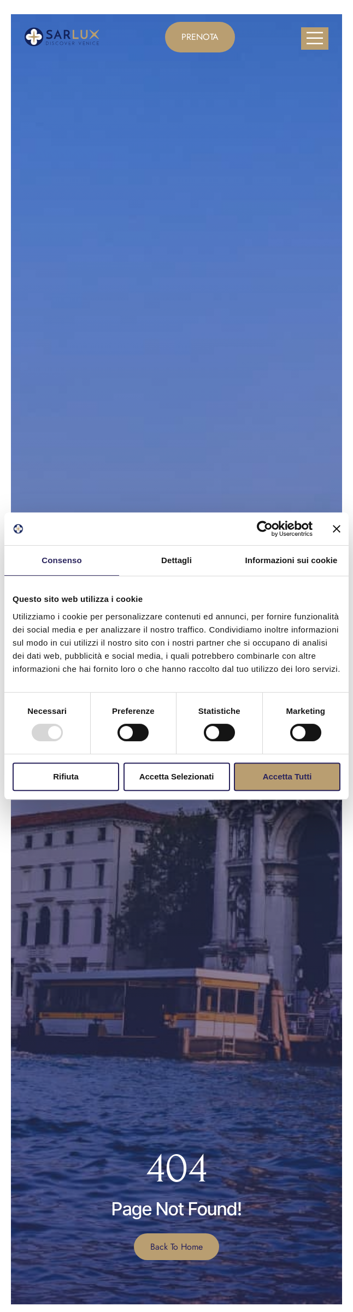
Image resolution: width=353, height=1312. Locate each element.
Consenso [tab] (61, 560)
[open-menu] (314, 38)
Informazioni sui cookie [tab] (291, 560)
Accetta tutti (287, 776)
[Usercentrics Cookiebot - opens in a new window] (265, 529)
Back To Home (176, 1246)
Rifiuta (66, 776)
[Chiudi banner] (336, 529)
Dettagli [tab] (176, 560)
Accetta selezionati (176, 776)
